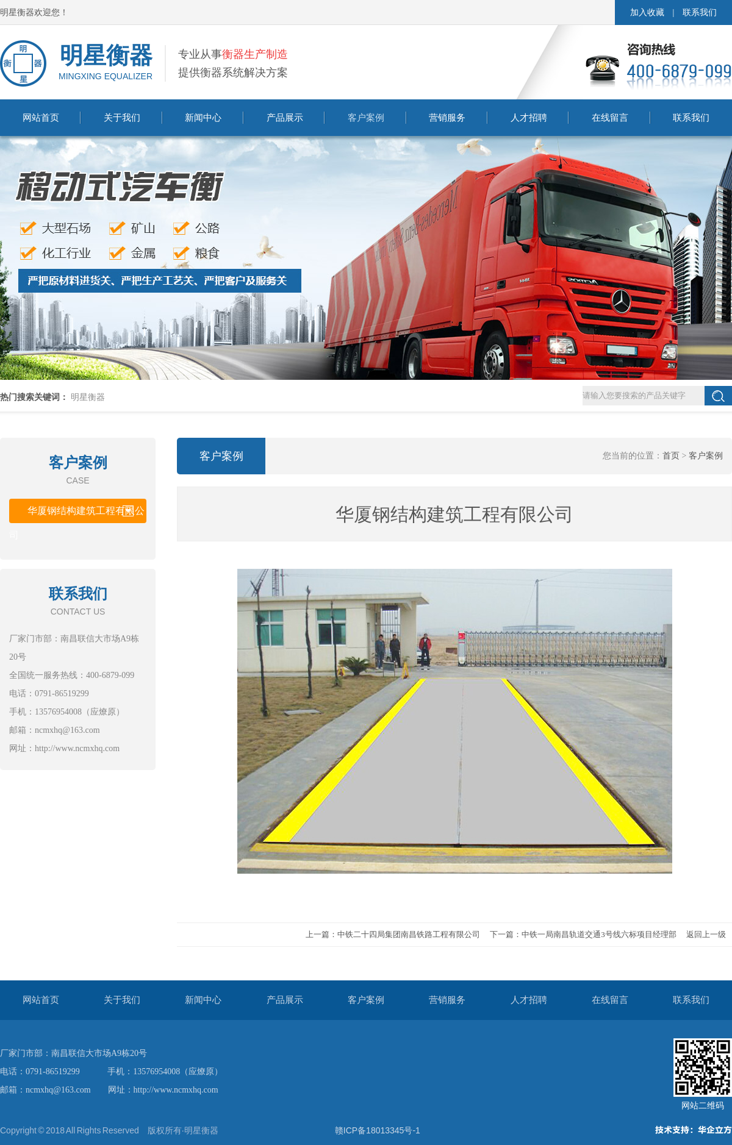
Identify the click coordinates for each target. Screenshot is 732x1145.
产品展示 (285, 118)
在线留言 (610, 118)
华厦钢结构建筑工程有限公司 (77, 514)
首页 (671, 455)
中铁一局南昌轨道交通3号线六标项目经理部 (599, 934)
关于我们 (122, 118)
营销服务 (447, 118)
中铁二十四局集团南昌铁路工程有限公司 (408, 934)
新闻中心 (203, 118)
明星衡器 (88, 397)
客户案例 (366, 118)
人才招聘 (529, 118)
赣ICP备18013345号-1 (377, 1130)
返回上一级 (706, 934)
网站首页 (41, 118)
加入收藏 (647, 12)
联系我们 (700, 12)
